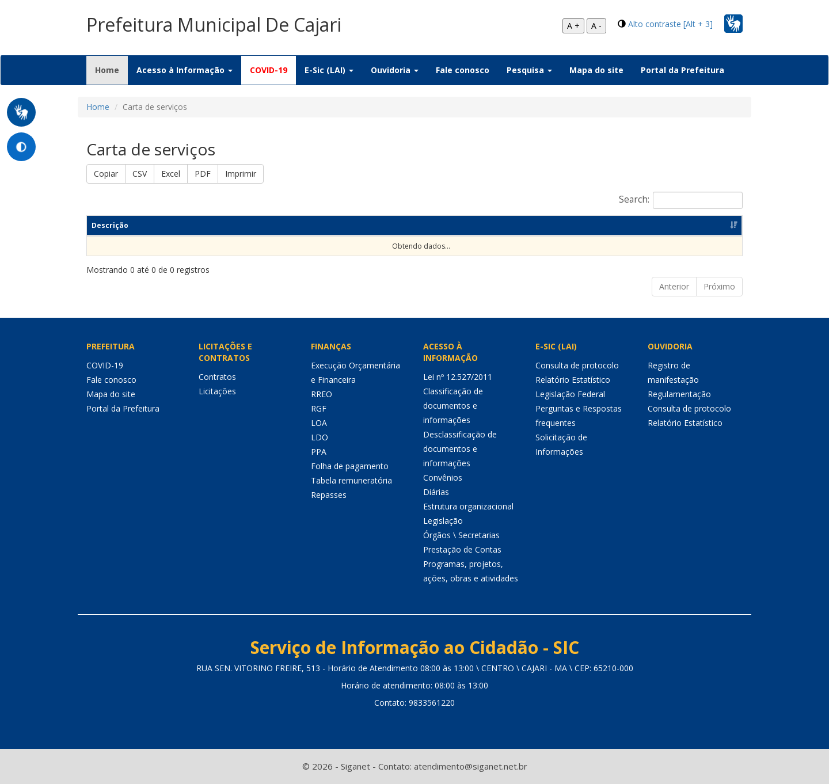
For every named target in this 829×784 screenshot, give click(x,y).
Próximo (719, 286)
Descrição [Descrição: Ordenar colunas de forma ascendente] (110, 225)
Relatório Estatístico (572, 379)
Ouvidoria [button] (395, 69)
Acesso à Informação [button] (184, 69)
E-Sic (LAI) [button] (329, 69)
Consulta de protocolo (577, 365)
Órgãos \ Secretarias (461, 535)
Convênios (442, 477)
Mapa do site (596, 69)
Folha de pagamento (350, 465)
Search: (681, 200)
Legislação (443, 520)
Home (111, 69)
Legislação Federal (570, 394)
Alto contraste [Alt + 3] (670, 23)
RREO (321, 394)
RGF (318, 408)
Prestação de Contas (462, 549)
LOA (319, 422)
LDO (319, 437)
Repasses (329, 494)
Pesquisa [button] (529, 69)
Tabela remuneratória (351, 480)
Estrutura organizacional (468, 506)
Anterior (674, 286)
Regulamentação (679, 394)
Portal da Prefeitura (682, 69)
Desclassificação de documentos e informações (460, 449)
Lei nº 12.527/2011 (457, 376)
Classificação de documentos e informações (453, 405)
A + (573, 25)
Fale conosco (462, 69)
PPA (318, 451)
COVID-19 (268, 69)
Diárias (436, 491)
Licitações (217, 391)
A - (596, 25)
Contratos (217, 376)
